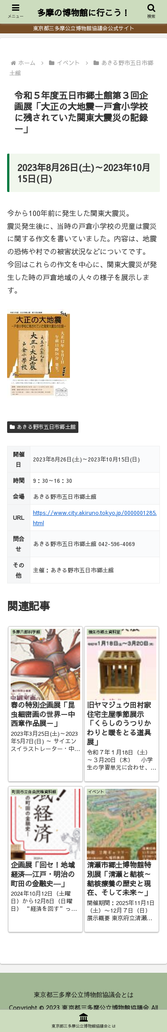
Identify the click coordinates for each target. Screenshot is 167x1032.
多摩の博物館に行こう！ (83, 12)
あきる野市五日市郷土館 (43, 426)
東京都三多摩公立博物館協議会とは (84, 994)
